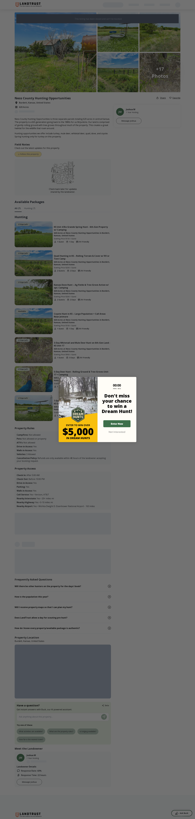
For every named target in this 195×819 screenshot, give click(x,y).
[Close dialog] (133, 380)
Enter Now (117, 424)
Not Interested (117, 432)
